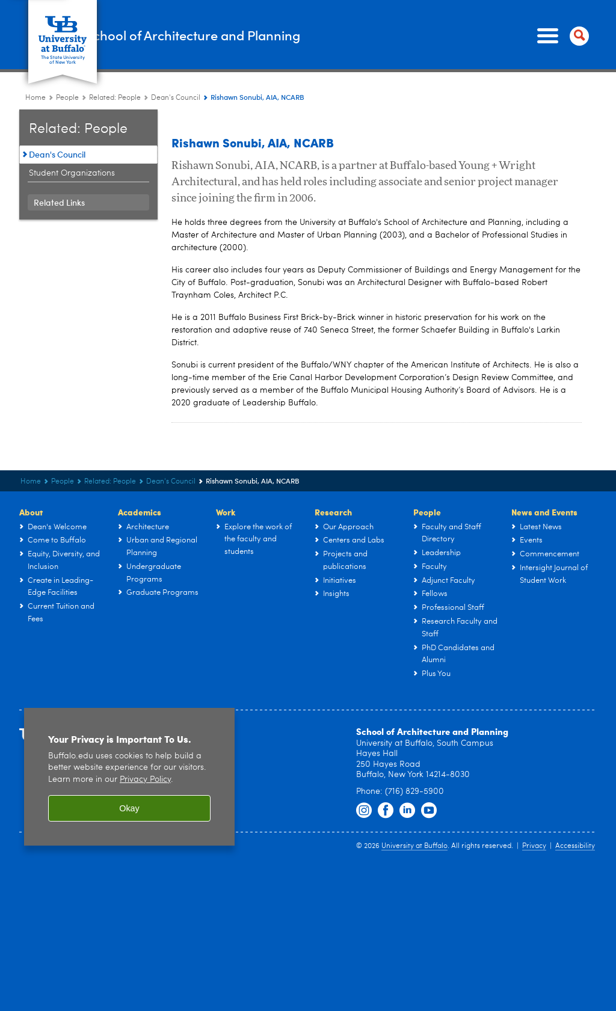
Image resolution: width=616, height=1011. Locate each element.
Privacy (534, 846)
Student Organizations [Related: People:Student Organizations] (72, 173)
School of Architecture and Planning (286, 35)
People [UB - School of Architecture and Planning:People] (67, 98)
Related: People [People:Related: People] (115, 98)
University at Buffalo (414, 846)
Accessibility (575, 846)
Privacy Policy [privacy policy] (145, 779)
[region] (129, 777)
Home (35, 98)
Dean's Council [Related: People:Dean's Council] (175, 98)
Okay (129, 808)
